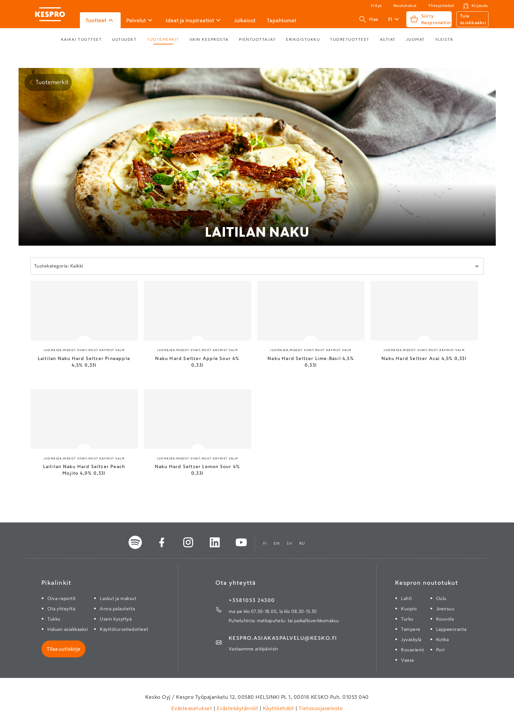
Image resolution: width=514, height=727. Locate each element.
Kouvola (445, 619)
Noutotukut (405, 6)
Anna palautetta (117, 608)
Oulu (441, 598)
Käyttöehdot (278, 708)
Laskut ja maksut (118, 598)
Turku (407, 619)
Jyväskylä (411, 639)
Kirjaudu (480, 6)
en (277, 543)
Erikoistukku (303, 39)
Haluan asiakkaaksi (67, 629)
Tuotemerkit (163, 39)
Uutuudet (124, 39)
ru (302, 543)
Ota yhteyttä (61, 608)
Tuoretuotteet (350, 39)
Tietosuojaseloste (320, 708)
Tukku (54, 619)
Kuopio (409, 608)
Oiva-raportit (61, 598)
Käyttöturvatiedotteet (124, 629)
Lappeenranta (451, 629)
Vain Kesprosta (209, 39)
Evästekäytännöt (237, 708)
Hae (368, 19)
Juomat (415, 39)
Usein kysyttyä (116, 619)
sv (290, 543)
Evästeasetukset (192, 708)
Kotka (442, 639)
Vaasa (407, 660)
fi (265, 543)
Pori (440, 649)
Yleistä (444, 39)
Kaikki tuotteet (81, 39)
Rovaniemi (412, 649)
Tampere (411, 629)
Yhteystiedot (441, 6)
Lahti (406, 598)
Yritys (376, 6)
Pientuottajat (257, 39)
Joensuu (445, 608)
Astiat (388, 39)
